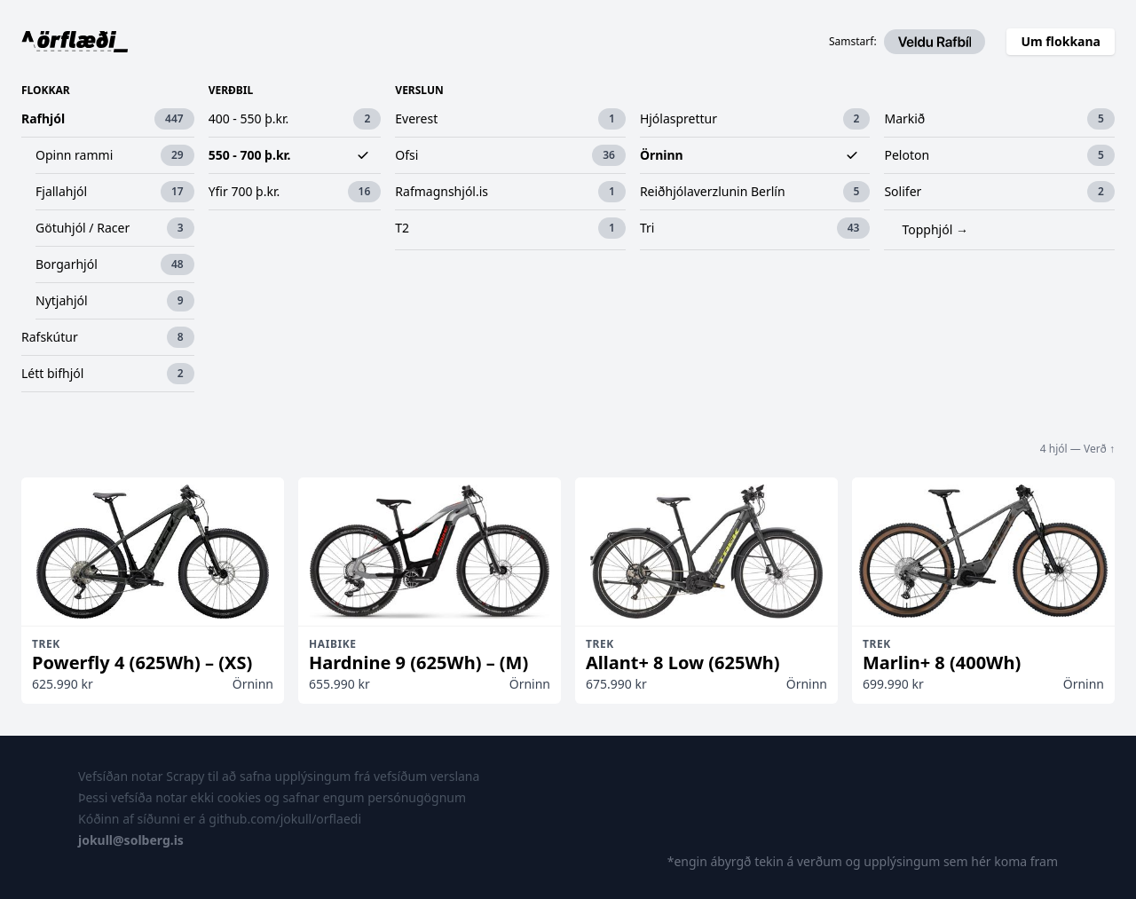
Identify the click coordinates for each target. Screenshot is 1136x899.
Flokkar (45, 90)
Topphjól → (934, 229)
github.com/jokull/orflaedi (285, 818)
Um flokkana (1060, 41)
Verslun (419, 90)
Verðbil (231, 90)
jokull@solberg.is (131, 840)
